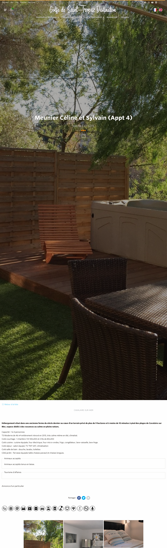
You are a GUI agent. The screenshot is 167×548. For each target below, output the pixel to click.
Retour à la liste (10, 404)
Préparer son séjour (70, 17)
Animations (112, 17)
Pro (11, 2)
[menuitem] (46, 17)
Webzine (23, 2)
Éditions (31, 2)
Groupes (5, 2)
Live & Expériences (93, 17)
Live (16, 2)
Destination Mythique (46, 17)
